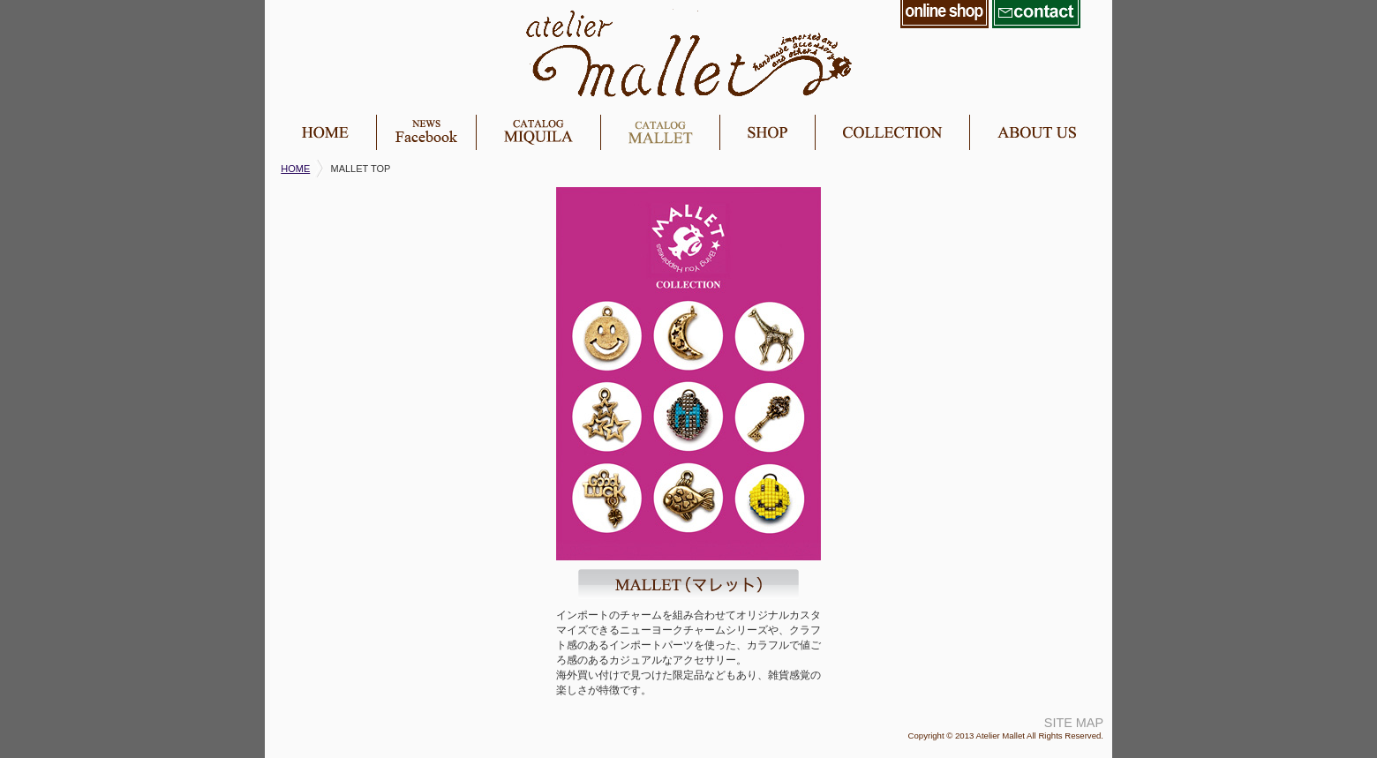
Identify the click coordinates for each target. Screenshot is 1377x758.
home (325, 132)
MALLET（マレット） (688, 584)
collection (892, 132)
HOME (295, 168)
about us (1036, 132)
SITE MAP (1073, 723)
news (426, 132)
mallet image (688, 373)
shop (767, 132)
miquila (538, 132)
